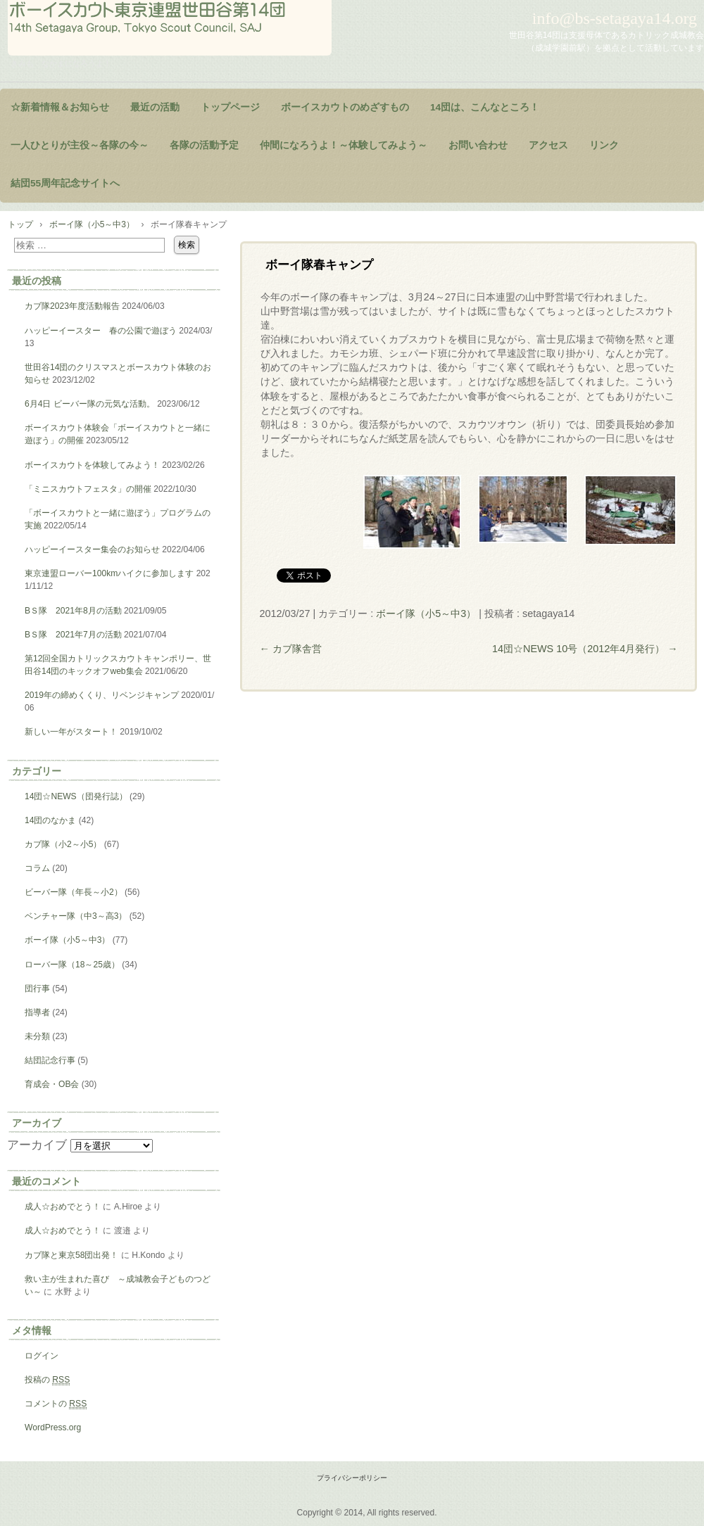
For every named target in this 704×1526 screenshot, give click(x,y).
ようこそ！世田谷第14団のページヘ (170, 28)
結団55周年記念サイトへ (65, 183)
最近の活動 (155, 107)
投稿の (47, 1380)
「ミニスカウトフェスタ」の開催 (88, 489)
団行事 (37, 988)
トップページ (230, 107)
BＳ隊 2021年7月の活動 (73, 635)
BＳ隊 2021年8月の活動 (73, 611)
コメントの (56, 1404)
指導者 (37, 1012)
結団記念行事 (50, 1060)
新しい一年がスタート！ (71, 732)
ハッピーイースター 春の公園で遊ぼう (101, 331)
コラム (37, 868)
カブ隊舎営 (290, 648)
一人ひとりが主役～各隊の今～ (80, 145)
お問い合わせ (478, 145)
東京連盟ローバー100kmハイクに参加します (109, 573)
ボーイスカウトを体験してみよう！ (92, 465)
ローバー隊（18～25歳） (72, 964)
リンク (604, 145)
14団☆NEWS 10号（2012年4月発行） (585, 648)
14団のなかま (50, 820)
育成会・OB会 (52, 1084)
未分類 (37, 1036)
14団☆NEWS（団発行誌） (76, 796)
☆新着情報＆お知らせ (60, 107)
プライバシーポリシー (352, 1478)
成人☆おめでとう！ (63, 1207)
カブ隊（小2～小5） (63, 844)
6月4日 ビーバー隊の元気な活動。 (90, 404)
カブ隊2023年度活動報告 (72, 306)
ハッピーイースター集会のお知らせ (92, 549)
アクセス (548, 145)
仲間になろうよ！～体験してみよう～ (343, 145)
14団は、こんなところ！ (484, 107)
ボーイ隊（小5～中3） (426, 613)
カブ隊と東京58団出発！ (71, 1255)
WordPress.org (53, 1427)
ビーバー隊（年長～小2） (73, 892)
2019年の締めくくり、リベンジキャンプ (102, 695)
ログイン (41, 1356)
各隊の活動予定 (204, 145)
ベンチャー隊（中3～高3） (76, 916)
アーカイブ (37, 1145)
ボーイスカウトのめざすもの (345, 107)
